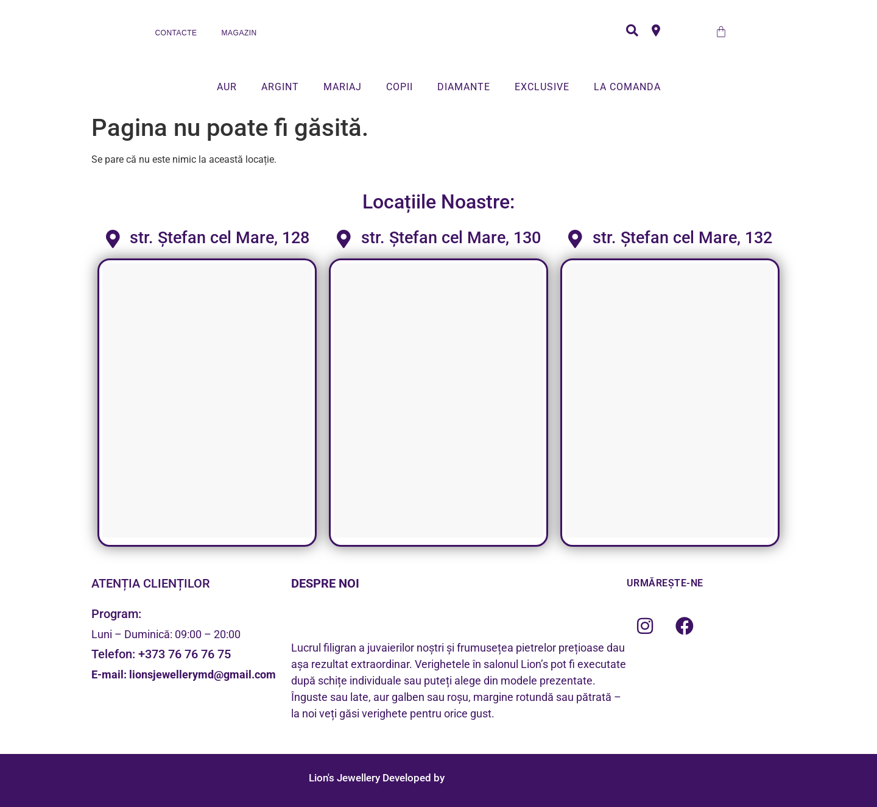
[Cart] (721, 31)
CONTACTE (176, 33)
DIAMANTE (463, 87)
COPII (399, 87)
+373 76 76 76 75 (184, 654)
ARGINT (280, 87)
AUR (227, 87)
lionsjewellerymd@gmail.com (202, 674)
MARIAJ (342, 87)
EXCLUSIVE (542, 87)
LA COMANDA (627, 87)
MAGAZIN (239, 33)
